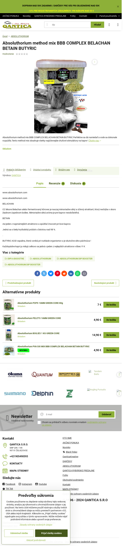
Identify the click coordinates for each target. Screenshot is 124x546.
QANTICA (16, 175)
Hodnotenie (8, 54)
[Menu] (118, 25)
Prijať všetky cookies (51, 533)
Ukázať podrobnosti (36, 540)
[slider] (22, 54)
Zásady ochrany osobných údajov (81, 542)
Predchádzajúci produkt (18, 283)
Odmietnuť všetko (19, 533)
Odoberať (106, 414)
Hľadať (97, 24)
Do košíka (86, 159)
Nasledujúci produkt (105, 283)
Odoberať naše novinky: (22, 420)
